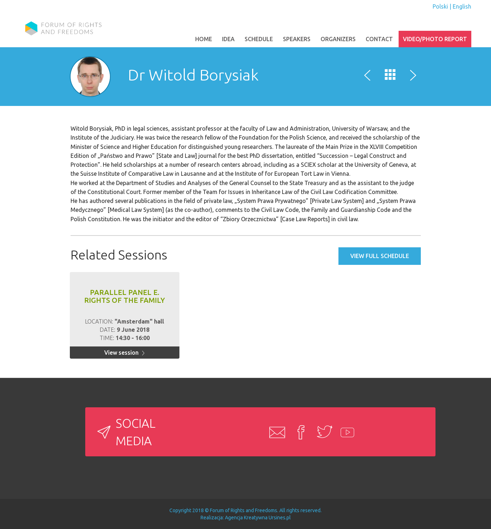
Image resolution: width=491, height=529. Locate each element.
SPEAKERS (297, 39)
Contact (379, 39)
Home (203, 39)
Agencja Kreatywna (246, 517)
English (462, 6)
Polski (440, 6)
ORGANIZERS (338, 39)
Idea (228, 39)
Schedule (259, 39)
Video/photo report (435, 39)
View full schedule (379, 256)
